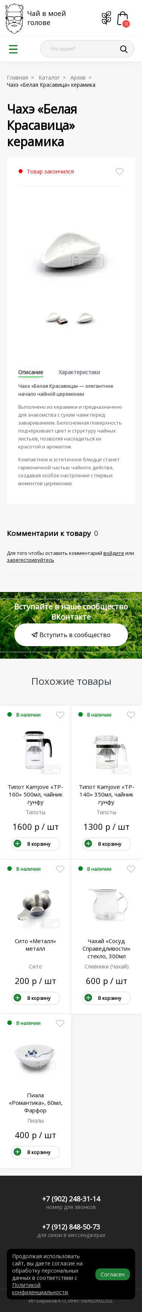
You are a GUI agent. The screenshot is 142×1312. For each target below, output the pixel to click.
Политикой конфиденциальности (40, 1288)
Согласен (113, 1274)
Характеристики (79, 372)
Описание (30, 372)
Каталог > (54, 77)
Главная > (22, 77)
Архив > (82, 77)
